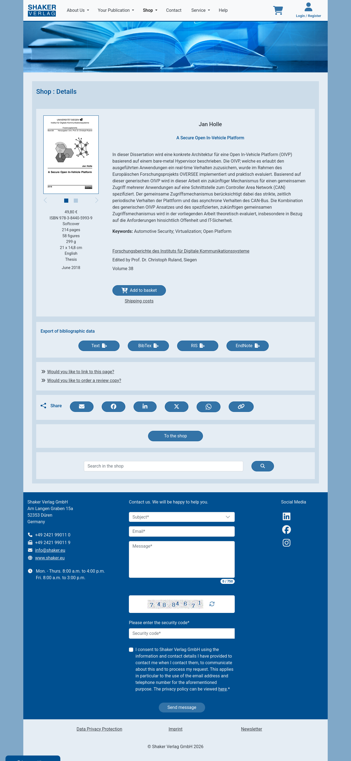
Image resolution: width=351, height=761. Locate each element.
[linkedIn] (286, 516)
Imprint (176, 729)
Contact (174, 10)
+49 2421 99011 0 (52, 534)
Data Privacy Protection (99, 729)
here (222, 689)
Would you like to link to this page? (80, 371)
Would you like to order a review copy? (84, 380)
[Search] (163, 466)
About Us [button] (76, 10)
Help (224, 10)
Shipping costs (139, 301)
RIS (198, 345)
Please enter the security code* (159, 622)
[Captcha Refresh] (212, 604)
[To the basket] (278, 10)
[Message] (182, 559)
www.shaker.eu (50, 558)
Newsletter (251, 729)
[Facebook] (286, 529)
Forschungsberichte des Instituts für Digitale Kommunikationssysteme (180, 251)
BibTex (148, 345)
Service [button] (199, 10)
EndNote (247, 345)
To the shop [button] (175, 436)
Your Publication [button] (114, 10)
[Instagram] (286, 542)
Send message (182, 707)
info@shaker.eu (50, 550)
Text (99, 345)
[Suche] (262, 466)
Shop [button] (151, 10)
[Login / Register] (308, 10)
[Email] (182, 531)
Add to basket (139, 290)
